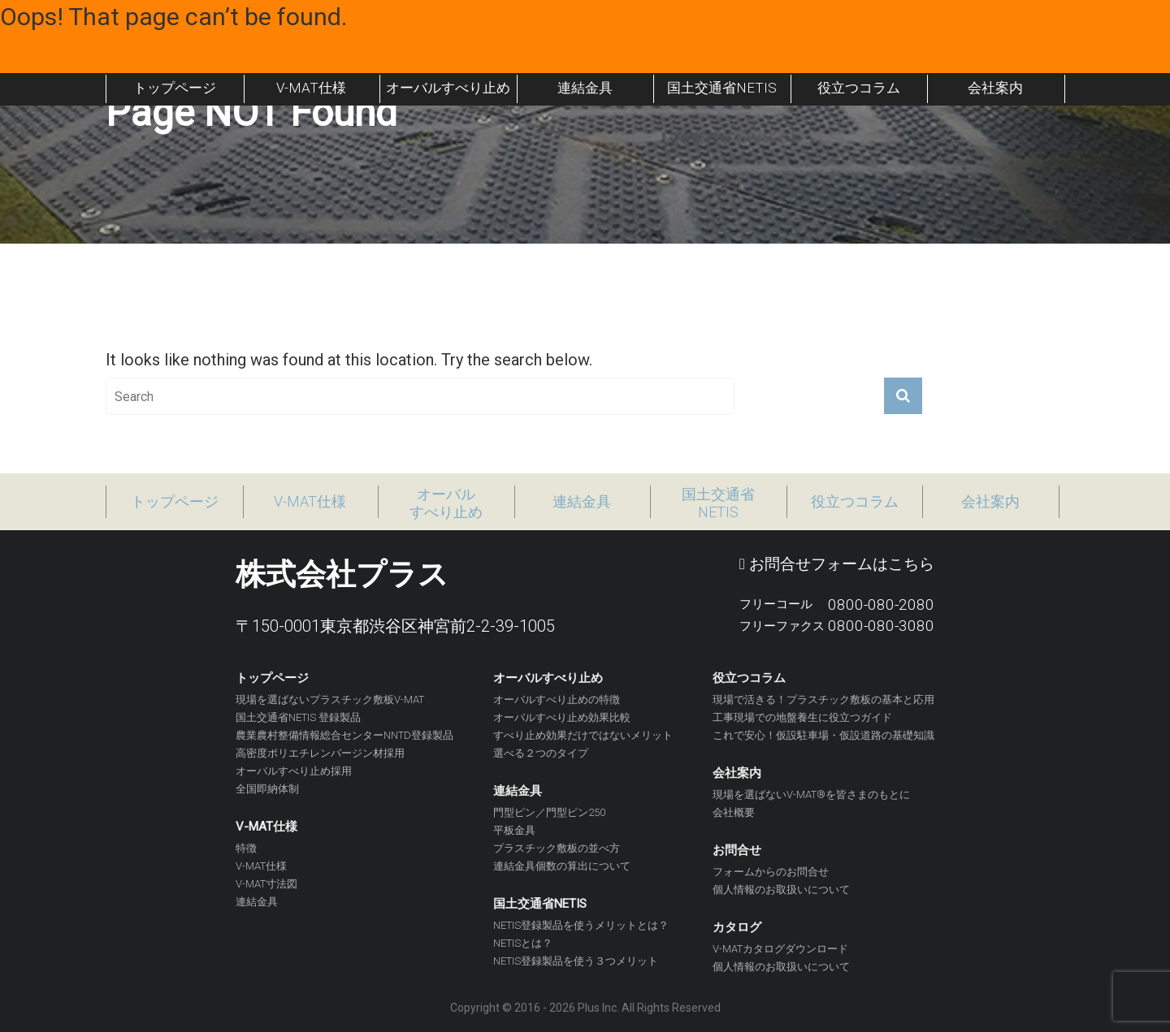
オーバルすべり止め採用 (294, 771)
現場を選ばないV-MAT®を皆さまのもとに (811, 794)
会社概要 (734, 812)
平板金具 (514, 830)
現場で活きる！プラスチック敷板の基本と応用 (823, 699)
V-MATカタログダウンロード (780, 949)
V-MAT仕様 (261, 866)
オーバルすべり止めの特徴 (556, 699)
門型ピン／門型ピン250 (549, 812)
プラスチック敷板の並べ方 (556, 848)
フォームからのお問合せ (771, 872)
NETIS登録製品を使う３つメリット (575, 961)
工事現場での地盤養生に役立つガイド (802, 717)
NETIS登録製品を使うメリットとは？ (581, 925)
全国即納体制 (267, 789)
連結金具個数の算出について (561, 866)
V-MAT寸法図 (266, 884)
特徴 (246, 848)
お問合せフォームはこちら (836, 564)
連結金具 (257, 902)
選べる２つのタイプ (540, 753)
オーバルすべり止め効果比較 (561, 717)
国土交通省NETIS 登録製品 (298, 717)
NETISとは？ (522, 943)
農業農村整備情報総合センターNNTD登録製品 (344, 735)
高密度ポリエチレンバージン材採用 (320, 753)
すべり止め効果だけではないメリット (583, 735)
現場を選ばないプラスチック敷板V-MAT (330, 699)
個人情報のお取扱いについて (781, 889)
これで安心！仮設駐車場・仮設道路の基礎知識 (823, 735)
